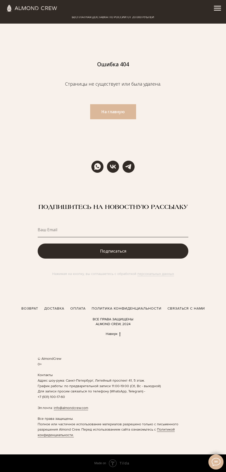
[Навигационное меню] (217, 8)
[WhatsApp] (97, 167)
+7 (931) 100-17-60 (51, 397)
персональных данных (155, 274)
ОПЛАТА (78, 308)
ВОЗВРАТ (29, 308)
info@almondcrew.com (71, 408)
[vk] (113, 167)
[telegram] (129, 167)
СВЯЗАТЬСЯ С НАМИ (186, 308)
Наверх (113, 334)
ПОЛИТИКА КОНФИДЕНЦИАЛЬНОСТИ (126, 308)
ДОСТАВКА (54, 308)
